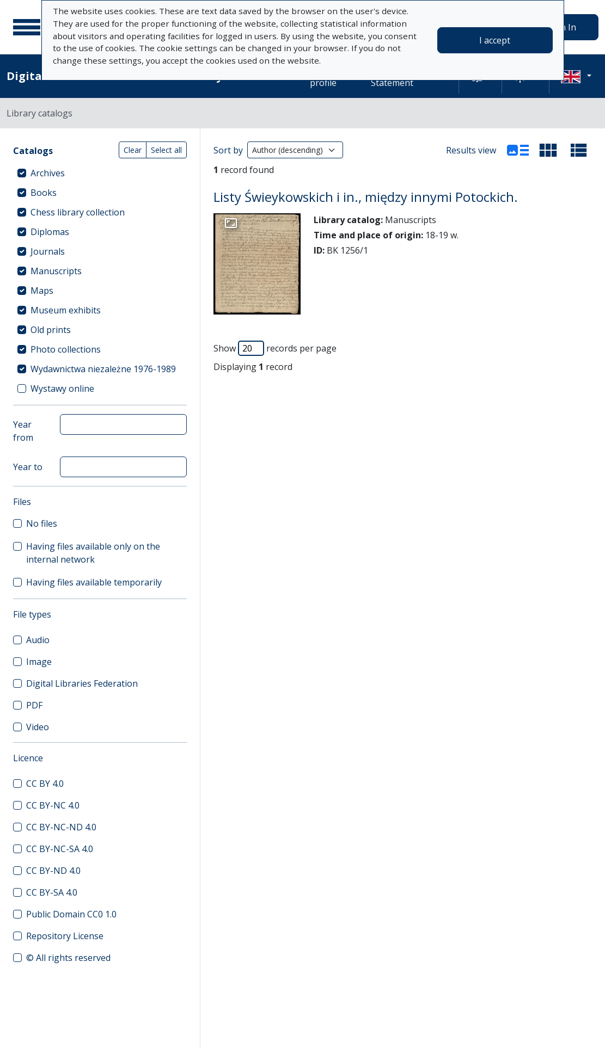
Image (39, 662)
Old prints (50, 330)
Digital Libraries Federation (82, 683)
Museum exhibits (65, 310)
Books (43, 193)
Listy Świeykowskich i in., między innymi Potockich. (365, 197)
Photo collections (65, 349)
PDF (34, 705)
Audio (38, 640)
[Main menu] (27, 27)
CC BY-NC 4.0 (53, 805)
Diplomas (49, 232)
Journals (47, 251)
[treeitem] (100, 173)
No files (41, 523)
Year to (27, 467)
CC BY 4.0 (45, 784)
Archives (47, 173)
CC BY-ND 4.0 (53, 871)
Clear (133, 150)
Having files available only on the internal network (93, 552)
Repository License (64, 936)
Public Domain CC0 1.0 (71, 914)
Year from (23, 430)
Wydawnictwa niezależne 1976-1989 (103, 369)
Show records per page (275, 348)
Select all (166, 150)
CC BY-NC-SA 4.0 (59, 849)
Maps (41, 291)
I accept (494, 40)
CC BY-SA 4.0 (51, 892)
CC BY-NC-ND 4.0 (61, 827)
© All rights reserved (68, 958)
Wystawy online (62, 388)
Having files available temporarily (94, 582)
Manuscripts (56, 271)
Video (37, 727)
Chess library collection (77, 212)
